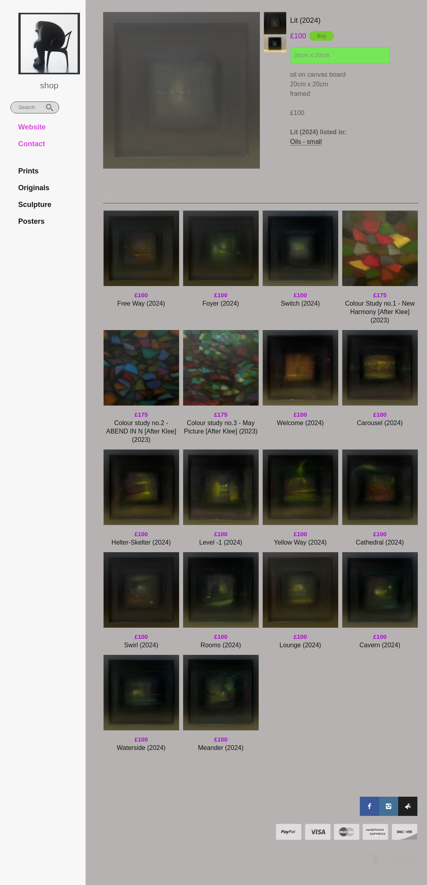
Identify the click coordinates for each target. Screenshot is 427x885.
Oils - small (306, 141)
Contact (31, 144)
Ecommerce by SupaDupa (400, 842)
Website (32, 127)
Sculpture (35, 205)
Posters (31, 221)
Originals (34, 188)
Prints (28, 171)
